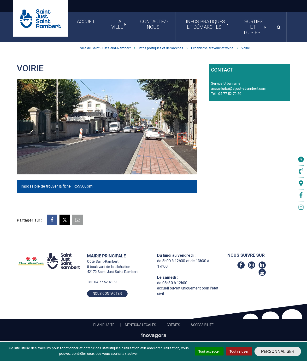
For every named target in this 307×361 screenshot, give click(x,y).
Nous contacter (107, 293)
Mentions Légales (140, 325)
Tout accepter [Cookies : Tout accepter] (209, 351)
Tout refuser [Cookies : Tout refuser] (239, 351)
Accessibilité (202, 325)
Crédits (173, 325)
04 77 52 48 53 (105, 282)
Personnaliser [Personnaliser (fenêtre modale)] (277, 351)
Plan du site (103, 325)
